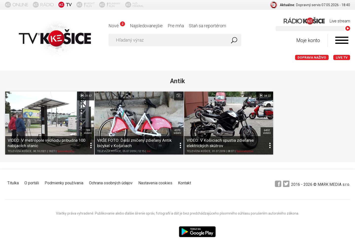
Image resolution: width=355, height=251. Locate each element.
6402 (257, 129)
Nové (116, 25)
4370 (171, 129)
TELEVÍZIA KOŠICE (20, 149)
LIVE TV (342, 57)
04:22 (255, 95)
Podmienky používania (64, 180)
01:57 (82, 95)
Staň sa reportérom (207, 25)
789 (85, 129)
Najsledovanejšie (146, 25)
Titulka (13, 180)
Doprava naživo (312, 57)
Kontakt (184, 180)
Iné (145, 149)
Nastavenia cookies (155, 180)
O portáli (31, 180)
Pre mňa (176, 25)
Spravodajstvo (65, 149)
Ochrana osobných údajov (111, 180)
